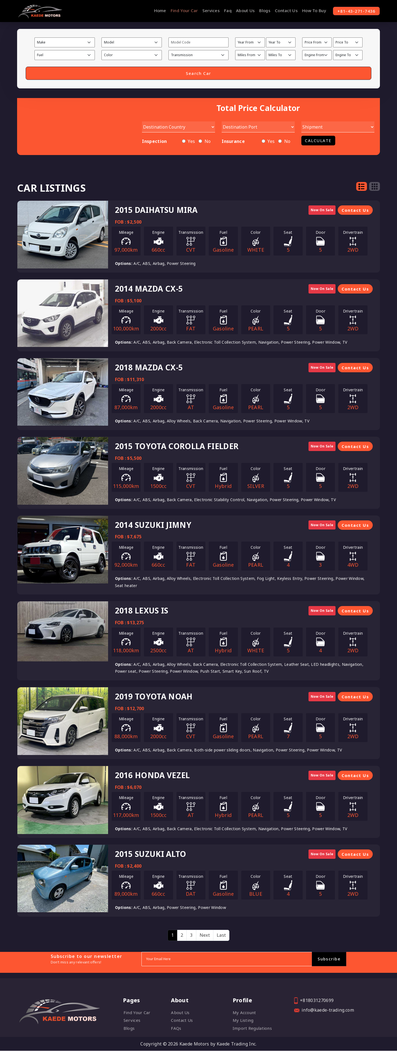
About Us (242, 10)
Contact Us (283, 10)
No (208, 141)
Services (207, 10)
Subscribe (329, 959)
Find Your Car (181, 10)
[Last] (221, 935)
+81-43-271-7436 (354, 11)
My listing (243, 1020)
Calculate (318, 140)
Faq (225, 10)
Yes (191, 141)
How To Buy (311, 10)
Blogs (261, 10)
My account (244, 1012)
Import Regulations (252, 1028)
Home (157, 10)
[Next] (204, 935)
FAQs (176, 1028)
